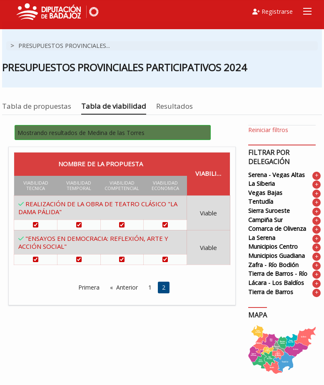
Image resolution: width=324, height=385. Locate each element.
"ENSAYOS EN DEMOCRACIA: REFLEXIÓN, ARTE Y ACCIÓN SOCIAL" (93, 242)
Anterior (127, 287)
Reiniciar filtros (268, 130)
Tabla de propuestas (36, 106)
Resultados (174, 106)
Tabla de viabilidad (113, 106)
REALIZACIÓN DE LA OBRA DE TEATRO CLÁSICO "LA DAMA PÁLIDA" (97, 208)
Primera (89, 287)
